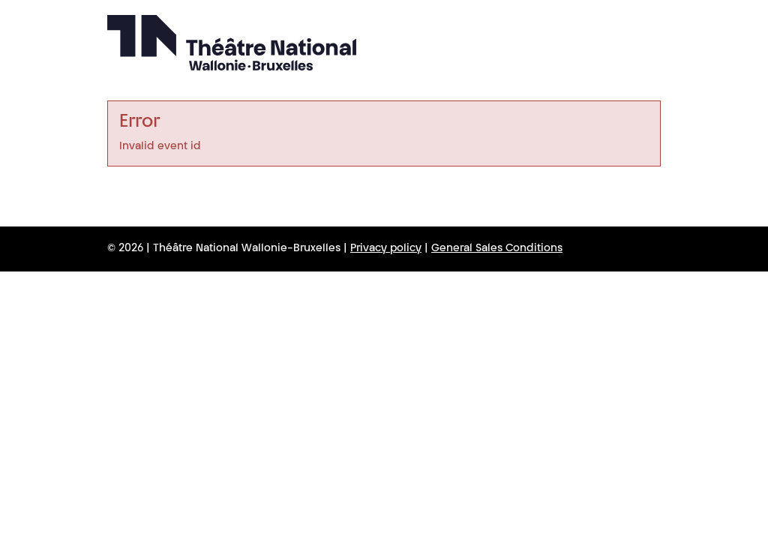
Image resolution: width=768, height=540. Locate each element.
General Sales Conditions (496, 249)
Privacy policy (386, 249)
